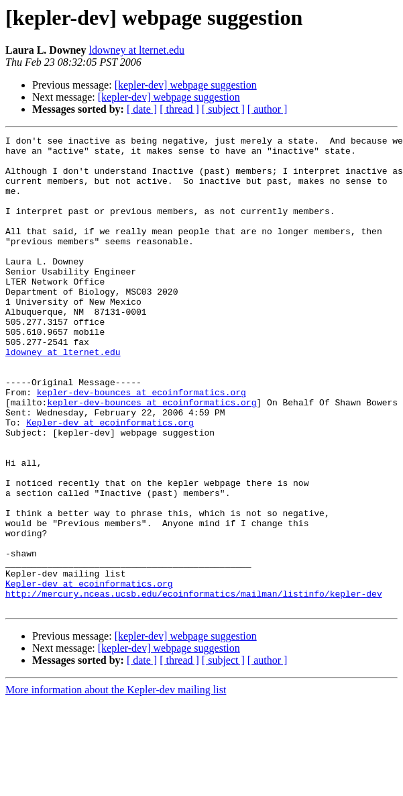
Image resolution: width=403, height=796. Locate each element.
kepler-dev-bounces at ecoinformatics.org (141, 444)
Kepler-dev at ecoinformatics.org (110, 481)
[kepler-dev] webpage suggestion (186, 85)
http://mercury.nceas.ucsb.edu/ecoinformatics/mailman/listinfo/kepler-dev (193, 686)
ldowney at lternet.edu (136, 50)
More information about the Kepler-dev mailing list (115, 784)
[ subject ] (223, 109)
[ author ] (267, 109)
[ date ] (142, 109)
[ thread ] (179, 109)
